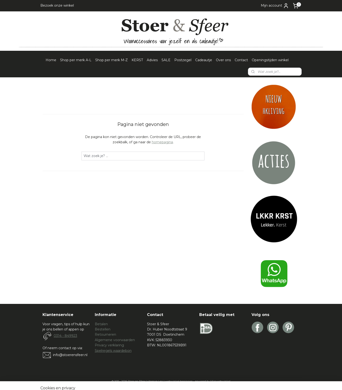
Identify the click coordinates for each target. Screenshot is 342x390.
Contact (241, 60)
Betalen (101, 324)
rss (161, 381)
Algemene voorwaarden (115, 340)
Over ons (223, 60)
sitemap (152, 381)
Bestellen (102, 329)
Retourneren (105, 334)
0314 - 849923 (65, 336)
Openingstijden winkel (270, 60)
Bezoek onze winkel (57, 5)
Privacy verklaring (109, 345)
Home (51, 60)
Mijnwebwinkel (220, 381)
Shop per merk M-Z (111, 60)
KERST (137, 60)
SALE (166, 60)
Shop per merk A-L (75, 60)
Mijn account (275, 6)
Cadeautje (203, 60)
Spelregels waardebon (113, 350)
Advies (152, 60)
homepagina (162, 142)
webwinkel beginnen (179, 381)
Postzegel (182, 60)
